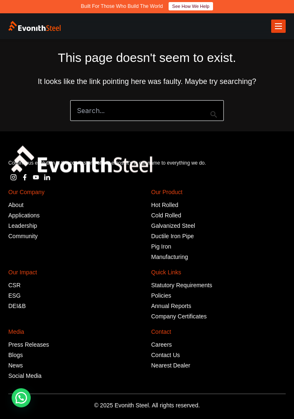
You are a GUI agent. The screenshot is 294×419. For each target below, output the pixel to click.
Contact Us (165, 355)
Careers (161, 344)
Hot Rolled (164, 205)
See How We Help (191, 6)
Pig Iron (161, 246)
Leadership (22, 225)
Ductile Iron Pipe (172, 236)
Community (23, 236)
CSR (14, 285)
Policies (161, 295)
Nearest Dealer (170, 365)
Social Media (25, 375)
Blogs (15, 355)
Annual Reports (171, 306)
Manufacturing (169, 257)
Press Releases (28, 344)
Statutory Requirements (181, 285)
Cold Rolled (166, 215)
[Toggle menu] (278, 26)
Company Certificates (179, 316)
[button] (21, 397)
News (15, 365)
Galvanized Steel (173, 225)
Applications (24, 215)
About (16, 205)
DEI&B (17, 306)
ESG (14, 295)
